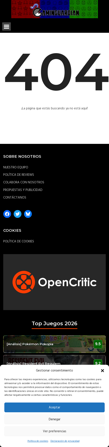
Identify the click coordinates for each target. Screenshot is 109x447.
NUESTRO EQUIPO (15, 167)
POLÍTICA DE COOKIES (18, 241)
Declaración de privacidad (65, 441)
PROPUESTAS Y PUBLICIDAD (22, 190)
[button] (102, 370)
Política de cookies (38, 441)
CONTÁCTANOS (14, 197)
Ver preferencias (54, 431)
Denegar (54, 419)
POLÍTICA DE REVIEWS (18, 174)
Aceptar (54, 407)
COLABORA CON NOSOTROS (23, 182)
